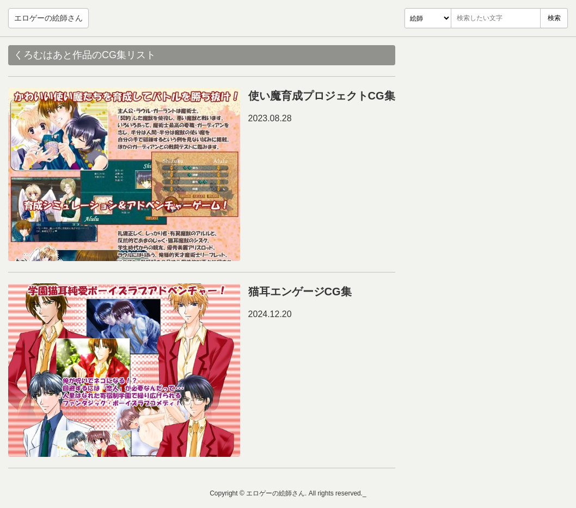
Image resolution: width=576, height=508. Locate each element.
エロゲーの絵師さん (48, 18)
